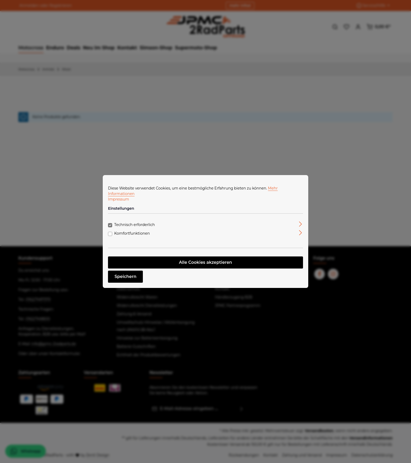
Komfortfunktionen (132, 233)
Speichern (125, 276)
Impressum (118, 199)
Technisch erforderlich (134, 224)
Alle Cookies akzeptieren (205, 262)
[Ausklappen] (300, 224)
